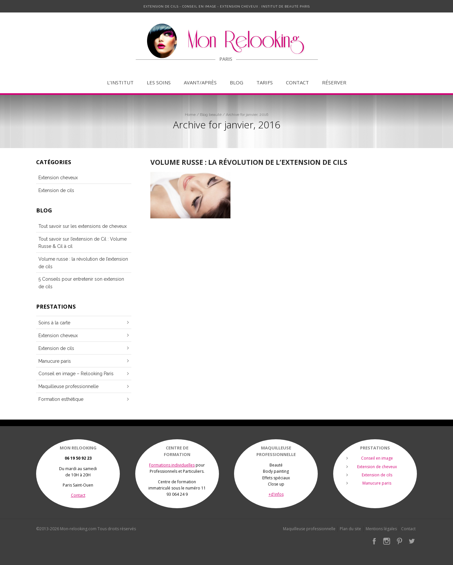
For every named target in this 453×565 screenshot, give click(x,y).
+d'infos (276, 494)
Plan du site (350, 529)
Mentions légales (381, 529)
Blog (236, 82)
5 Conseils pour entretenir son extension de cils (81, 282)
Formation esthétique (60, 399)
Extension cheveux (58, 177)
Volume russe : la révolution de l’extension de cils (248, 162)
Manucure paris (54, 361)
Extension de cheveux (377, 466)
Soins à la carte (54, 322)
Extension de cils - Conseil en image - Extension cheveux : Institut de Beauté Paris (226, 6)
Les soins (159, 82)
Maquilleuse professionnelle (68, 386)
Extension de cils (56, 190)
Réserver (334, 82)
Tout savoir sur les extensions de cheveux (82, 226)
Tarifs (264, 82)
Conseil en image (377, 458)
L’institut (120, 82)
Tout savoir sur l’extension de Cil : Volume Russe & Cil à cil (82, 242)
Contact (297, 82)
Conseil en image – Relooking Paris (76, 373)
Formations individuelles (172, 465)
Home (190, 114)
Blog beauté (211, 114)
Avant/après (200, 82)
